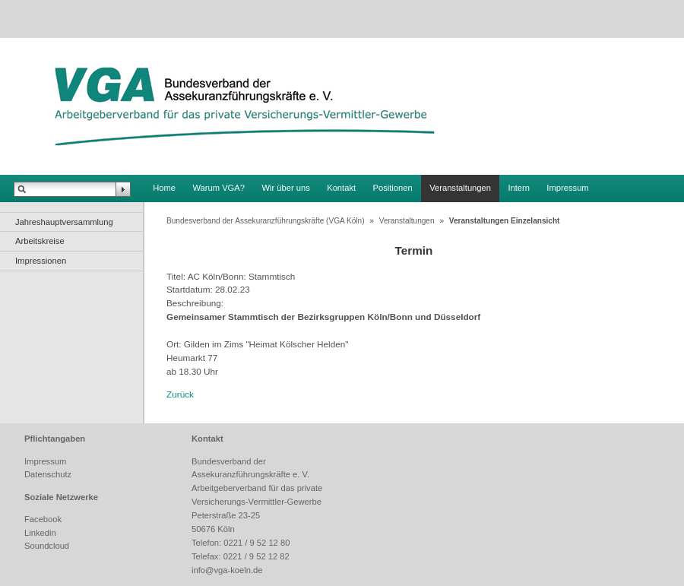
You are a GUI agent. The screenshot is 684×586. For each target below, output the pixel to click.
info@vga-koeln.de (227, 570)
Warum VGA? (218, 187)
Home (164, 187)
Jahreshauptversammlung (64, 221)
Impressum (567, 187)
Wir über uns (285, 187)
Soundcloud (46, 545)
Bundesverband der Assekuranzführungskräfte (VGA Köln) (265, 221)
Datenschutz (47, 474)
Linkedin (40, 532)
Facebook (43, 519)
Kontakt (341, 187)
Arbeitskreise (40, 240)
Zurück (180, 394)
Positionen (393, 187)
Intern (519, 187)
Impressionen (40, 260)
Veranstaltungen (460, 187)
